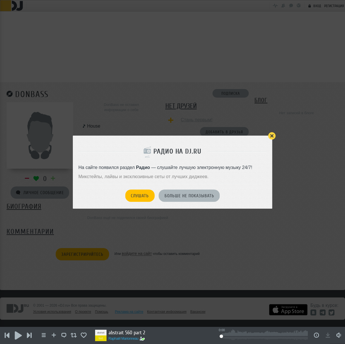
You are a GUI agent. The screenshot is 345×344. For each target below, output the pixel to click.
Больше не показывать (189, 195)
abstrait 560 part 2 (127, 332)
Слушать (140, 195)
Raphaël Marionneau (124, 339)
